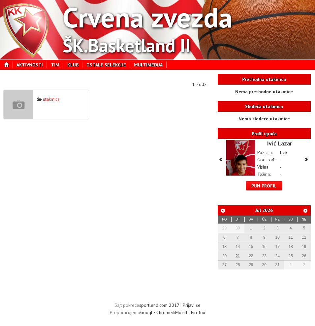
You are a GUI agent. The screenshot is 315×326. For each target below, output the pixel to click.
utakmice (48, 99)
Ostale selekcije (108, 64)
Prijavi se (192, 305)
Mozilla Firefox (190, 312)
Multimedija (150, 64)
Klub (74, 64)
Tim (57, 64)
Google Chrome (156, 312)
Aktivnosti (31, 64)
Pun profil (264, 186)
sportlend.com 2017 (159, 305)
